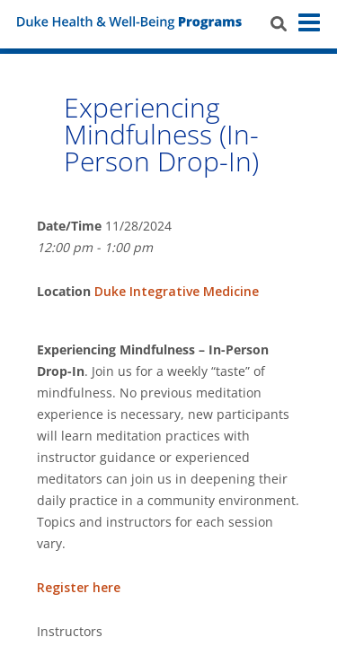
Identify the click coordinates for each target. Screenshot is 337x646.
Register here (78, 587)
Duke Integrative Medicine (176, 291)
